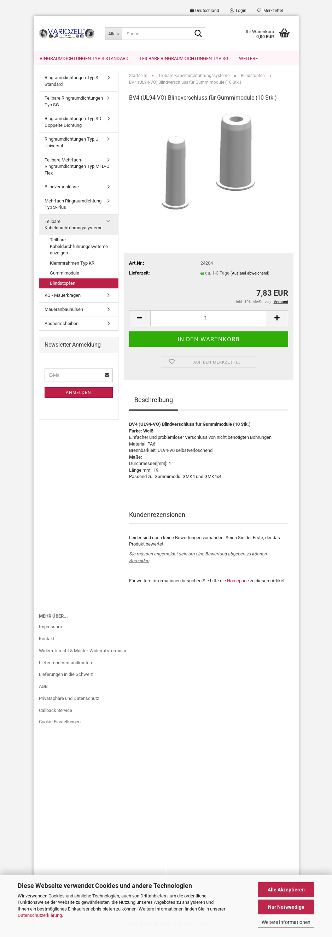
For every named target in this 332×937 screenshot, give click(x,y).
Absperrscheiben (61, 327)
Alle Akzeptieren (286, 889)
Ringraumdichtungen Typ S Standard (84, 58)
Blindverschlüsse (62, 191)
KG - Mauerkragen (63, 299)
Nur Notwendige (286, 907)
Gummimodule (64, 277)
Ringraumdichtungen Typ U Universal (71, 147)
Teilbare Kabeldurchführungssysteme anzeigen (79, 250)
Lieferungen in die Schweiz (66, 678)
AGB (43, 690)
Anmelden (139, 564)
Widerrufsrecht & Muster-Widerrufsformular (82, 655)
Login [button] (238, 10)
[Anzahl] (208, 322)
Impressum (50, 630)
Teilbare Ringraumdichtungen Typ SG (183, 58)
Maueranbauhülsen (64, 313)
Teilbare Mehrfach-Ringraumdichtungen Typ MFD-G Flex (77, 170)
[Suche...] (113, 33)
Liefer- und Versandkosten (65, 667)
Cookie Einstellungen (60, 726)
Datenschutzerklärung (40, 915)
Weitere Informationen (286, 922)
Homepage (238, 585)
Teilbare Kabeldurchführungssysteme (74, 229)
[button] (205, 10)
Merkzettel (270, 10)
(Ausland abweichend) (250, 277)
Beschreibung (153, 404)
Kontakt (46, 643)
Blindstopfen (62, 287)
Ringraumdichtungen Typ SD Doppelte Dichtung (73, 126)
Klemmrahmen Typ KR (72, 267)
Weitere (248, 58)
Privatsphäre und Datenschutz (69, 702)
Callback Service (55, 714)
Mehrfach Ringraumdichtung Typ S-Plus (73, 208)
